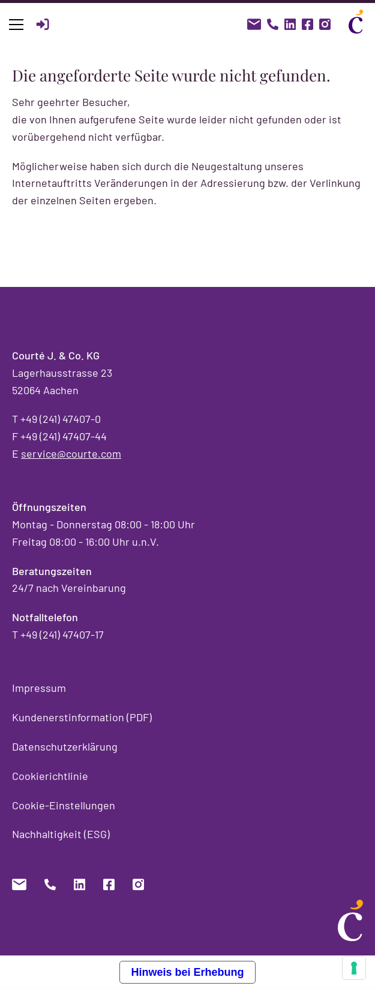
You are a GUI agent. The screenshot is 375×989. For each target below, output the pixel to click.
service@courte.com (71, 453)
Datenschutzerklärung (65, 746)
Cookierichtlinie (50, 775)
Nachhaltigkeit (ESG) (61, 833)
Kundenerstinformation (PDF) (82, 717)
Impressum (39, 687)
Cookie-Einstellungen (63, 805)
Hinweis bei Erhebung (187, 972)
